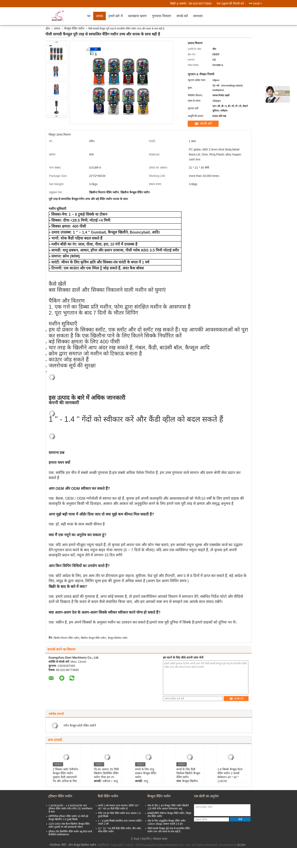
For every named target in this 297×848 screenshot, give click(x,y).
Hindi (257, 3)
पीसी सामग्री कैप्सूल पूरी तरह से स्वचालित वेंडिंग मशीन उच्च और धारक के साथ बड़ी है (168, 830)
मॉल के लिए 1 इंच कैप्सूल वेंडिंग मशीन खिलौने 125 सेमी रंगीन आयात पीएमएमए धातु (168, 807)
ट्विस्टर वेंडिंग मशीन (60, 796)
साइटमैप (145, 838)
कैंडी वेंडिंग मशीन (108, 796)
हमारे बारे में (115, 16)
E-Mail (135, 838)
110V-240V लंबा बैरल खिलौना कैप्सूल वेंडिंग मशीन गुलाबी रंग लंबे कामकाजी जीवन (69, 825)
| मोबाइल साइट (159, 838)
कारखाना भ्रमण (137, 16)
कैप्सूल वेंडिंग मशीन (74, 28)
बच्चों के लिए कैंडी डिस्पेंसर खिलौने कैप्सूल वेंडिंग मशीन (188, 773)
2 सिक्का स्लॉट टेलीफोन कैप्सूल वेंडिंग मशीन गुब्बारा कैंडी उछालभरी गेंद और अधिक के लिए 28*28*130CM (65, 777)
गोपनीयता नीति (58, 845)
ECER (241, 845)
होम (48, 28)
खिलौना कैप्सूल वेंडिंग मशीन (93, 638)
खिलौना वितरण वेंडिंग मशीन (66, 638)
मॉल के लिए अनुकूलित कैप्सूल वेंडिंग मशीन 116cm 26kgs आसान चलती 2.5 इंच (166, 822)
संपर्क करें (182, 16)
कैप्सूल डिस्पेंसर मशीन (117, 638)
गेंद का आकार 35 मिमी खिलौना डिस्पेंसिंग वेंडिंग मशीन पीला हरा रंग (106, 773)
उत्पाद (99, 16)
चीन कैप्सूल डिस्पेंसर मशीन (82, 845)
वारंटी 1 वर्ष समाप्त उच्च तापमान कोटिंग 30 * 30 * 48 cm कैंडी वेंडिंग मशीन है (118, 807)
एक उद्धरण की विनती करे (230, 3)
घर (89, 16)
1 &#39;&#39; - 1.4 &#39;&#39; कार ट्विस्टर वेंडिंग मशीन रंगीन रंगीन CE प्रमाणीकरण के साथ (70, 808)
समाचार (198, 16)
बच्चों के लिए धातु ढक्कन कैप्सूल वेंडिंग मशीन (145, 773)
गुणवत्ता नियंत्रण (161, 16)
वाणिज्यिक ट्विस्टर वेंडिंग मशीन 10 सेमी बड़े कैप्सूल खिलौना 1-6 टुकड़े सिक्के (68, 818)
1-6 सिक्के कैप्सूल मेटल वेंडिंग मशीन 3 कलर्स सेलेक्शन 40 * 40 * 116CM (229, 775)
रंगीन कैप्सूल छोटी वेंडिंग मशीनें (80, 725)
